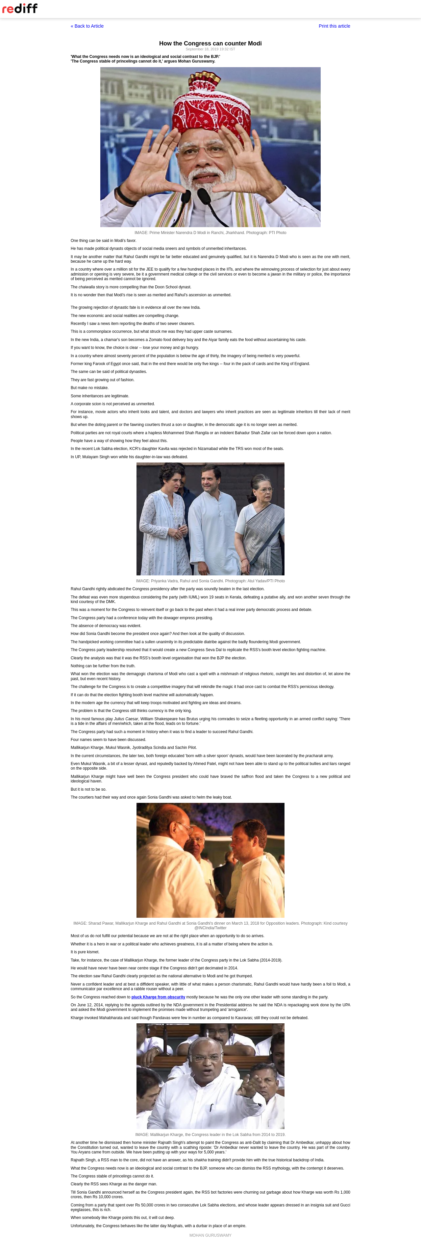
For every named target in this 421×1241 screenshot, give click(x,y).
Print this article (334, 26)
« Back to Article (87, 26)
